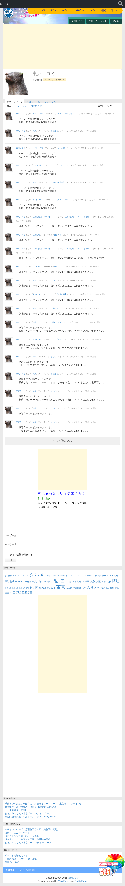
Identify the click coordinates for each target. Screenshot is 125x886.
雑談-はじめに (56, 322)
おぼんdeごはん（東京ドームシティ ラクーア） (29, 813)
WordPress (63, 881)
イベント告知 (38, 114)
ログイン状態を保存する (19, 554)
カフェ (25, 575)
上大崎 (114, 575)
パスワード (59, 547)
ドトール (69, 576)
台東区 (50, 581)
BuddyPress (81, 881)
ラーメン (106, 575)
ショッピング (51, 576)
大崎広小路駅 (83, 581)
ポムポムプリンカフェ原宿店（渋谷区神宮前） (29, 839)
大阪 (93, 581)
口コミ (114, 10)
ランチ (98, 575)
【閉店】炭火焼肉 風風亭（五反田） (23, 836)
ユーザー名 (59, 538)
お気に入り (36, 106)
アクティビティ (14, 102)
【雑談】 (59, 339)
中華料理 (27, 581)
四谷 (74, 582)
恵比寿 (12, 588)
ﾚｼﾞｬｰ (54, 10)
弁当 (7, 588)
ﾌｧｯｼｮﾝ (65, 10)
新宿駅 (42, 588)
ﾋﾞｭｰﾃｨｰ (93, 10)
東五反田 (51, 588)
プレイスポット (87, 576)
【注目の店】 (61, 294)
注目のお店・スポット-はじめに (78, 217)
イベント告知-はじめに (67, 114)
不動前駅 (9, 581)
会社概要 (10, 870)
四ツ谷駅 (68, 582)
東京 (61, 587)
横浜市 (69, 588)
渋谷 (84, 588)
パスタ (76, 575)
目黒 (117, 588)
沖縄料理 (77, 588)
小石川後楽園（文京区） (17, 810)
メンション (21, 106)
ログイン (4, 3)
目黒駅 (17, 592)
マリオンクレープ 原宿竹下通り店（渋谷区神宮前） (32, 829)
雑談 (34, 131)
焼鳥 (112, 588)
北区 (44, 582)
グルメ (37, 574)
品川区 (58, 581)
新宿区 (34, 587)
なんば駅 (8, 576)
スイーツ (61, 576)
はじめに (54, 131)
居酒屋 (114, 581)
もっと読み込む (62, 440)
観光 (103, 10)
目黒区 (8, 592)
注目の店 (36, 235)
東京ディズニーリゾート (17, 832)
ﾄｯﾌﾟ (34, 10)
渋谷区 (92, 587)
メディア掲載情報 (26, 870)
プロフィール (33, 102)
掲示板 (116, 21)
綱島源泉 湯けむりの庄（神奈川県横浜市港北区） (31, 807)
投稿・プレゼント (98, 21)
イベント (17, 575)
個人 (9, 106)
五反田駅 (37, 581)
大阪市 (99, 581)
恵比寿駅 (20, 588)
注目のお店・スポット (42, 217)
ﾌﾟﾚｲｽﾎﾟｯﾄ (78, 10)
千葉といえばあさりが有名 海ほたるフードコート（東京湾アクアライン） (43, 803)
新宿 (27, 588)
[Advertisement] (62, 46)
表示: (100, 105)
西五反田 (27, 592)
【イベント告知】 (58, 182)
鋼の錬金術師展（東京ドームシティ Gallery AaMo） (31, 816)
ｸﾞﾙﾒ (44, 10)
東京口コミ (77, 21)
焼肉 (107, 588)
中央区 (18, 581)
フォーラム (50, 102)
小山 (105, 582)
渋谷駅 (101, 588)
